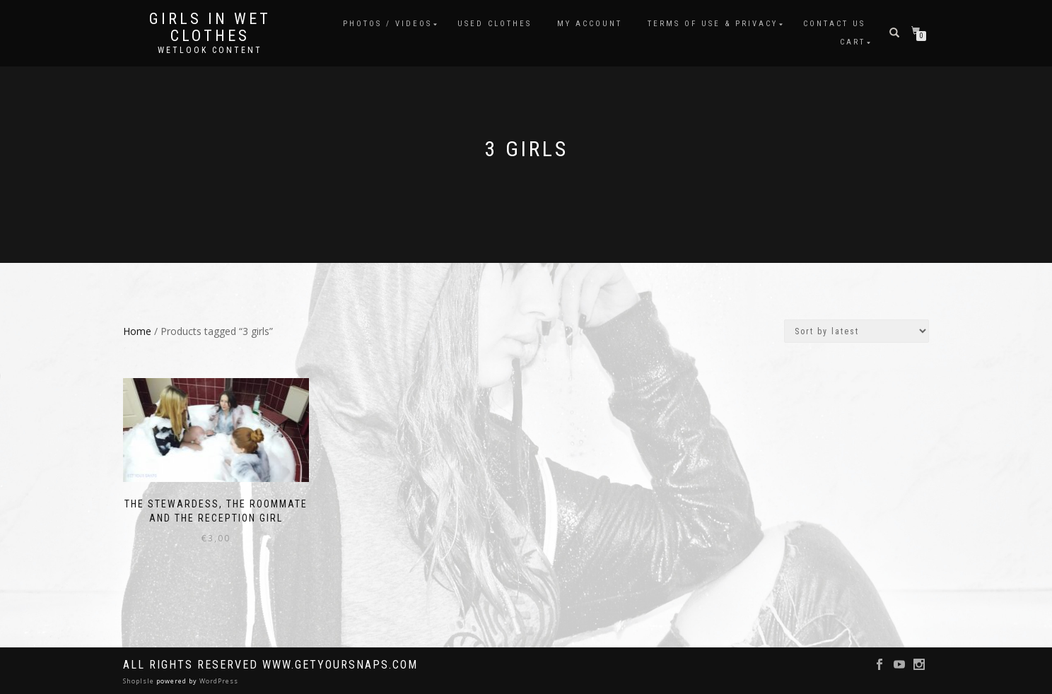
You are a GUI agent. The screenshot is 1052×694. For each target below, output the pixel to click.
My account (589, 23)
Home (137, 331)
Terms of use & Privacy (713, 23)
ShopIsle (139, 681)
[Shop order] (856, 331)
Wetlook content (210, 50)
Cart (852, 42)
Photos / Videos (387, 23)
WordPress (217, 681)
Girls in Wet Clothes (210, 28)
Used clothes (494, 23)
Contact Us (834, 23)
